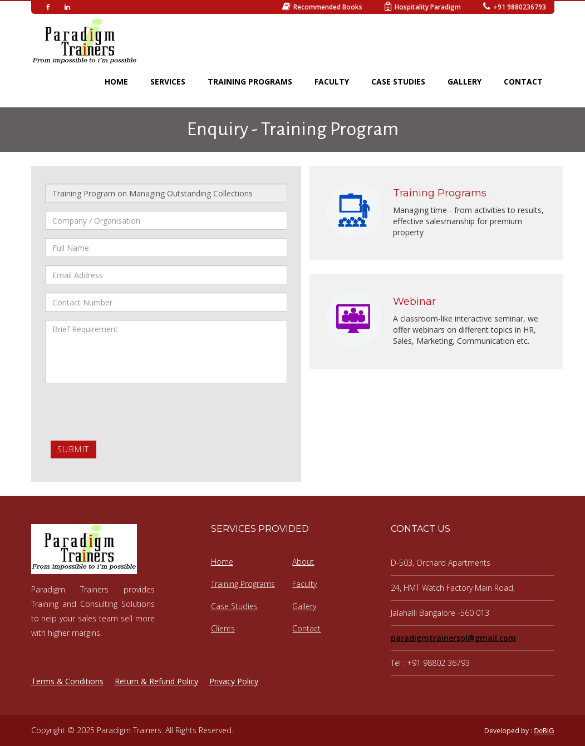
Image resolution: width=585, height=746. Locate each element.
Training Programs (243, 584)
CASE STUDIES (398, 81)
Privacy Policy (233, 681)
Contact (306, 628)
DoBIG (544, 731)
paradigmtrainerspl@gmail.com (453, 638)
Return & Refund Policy (156, 681)
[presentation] (129, 413)
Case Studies (234, 606)
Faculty (304, 584)
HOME (116, 81)
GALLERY (464, 81)
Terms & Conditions (67, 681)
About (303, 561)
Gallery (304, 606)
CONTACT (523, 81)
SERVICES (167, 81)
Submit (73, 449)
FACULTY (331, 81)
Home (222, 561)
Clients (223, 628)
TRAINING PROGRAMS (250, 81)
